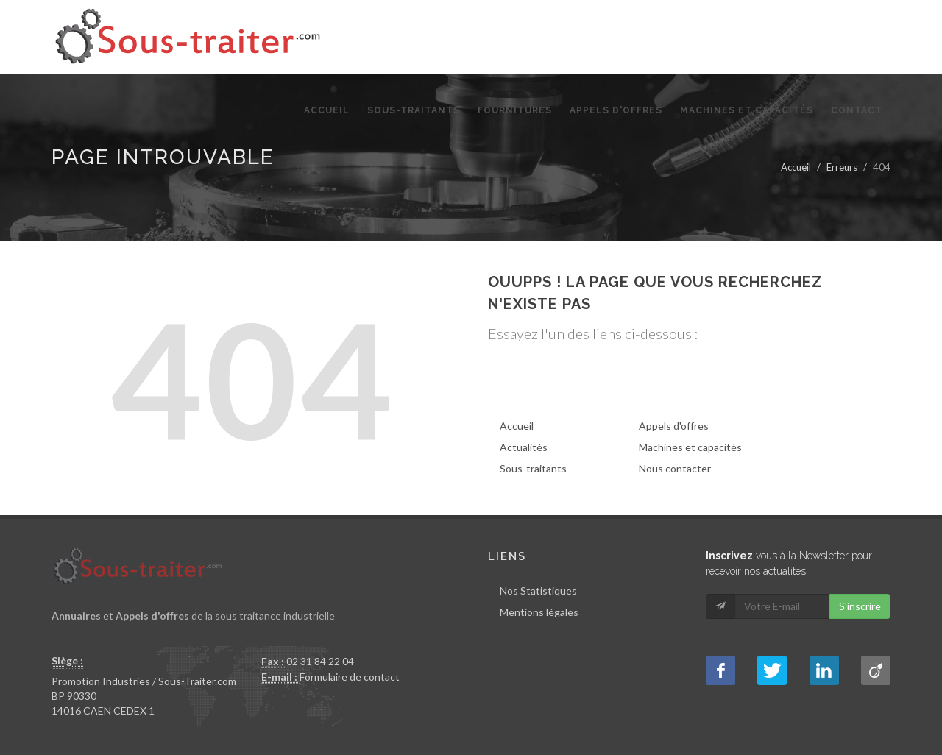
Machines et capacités (690, 447)
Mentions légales (539, 612)
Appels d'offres (674, 425)
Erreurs (841, 167)
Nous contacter (675, 468)
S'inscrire (860, 606)
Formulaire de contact (350, 676)
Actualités (524, 447)
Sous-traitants (533, 468)
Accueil (796, 167)
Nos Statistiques (538, 590)
